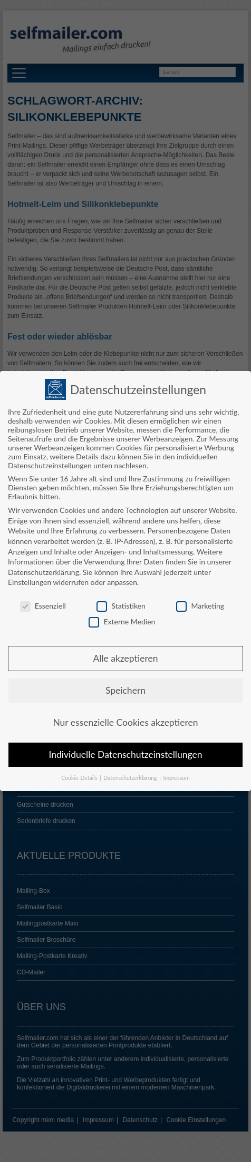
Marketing (200, 601)
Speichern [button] (125, 686)
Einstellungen (29, 577)
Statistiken (120, 601)
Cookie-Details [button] (80, 773)
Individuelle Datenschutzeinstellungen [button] (125, 750)
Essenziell (43, 601)
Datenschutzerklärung (43, 567)
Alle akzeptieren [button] (125, 654)
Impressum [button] (176, 773)
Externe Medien (122, 616)
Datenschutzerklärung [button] (130, 773)
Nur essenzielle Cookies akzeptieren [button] (125, 718)
